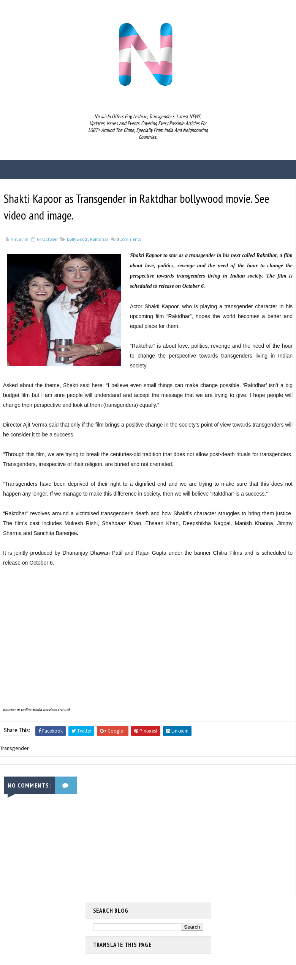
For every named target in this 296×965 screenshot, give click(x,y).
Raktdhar (99, 239)
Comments (128, 239)
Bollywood (77, 239)
